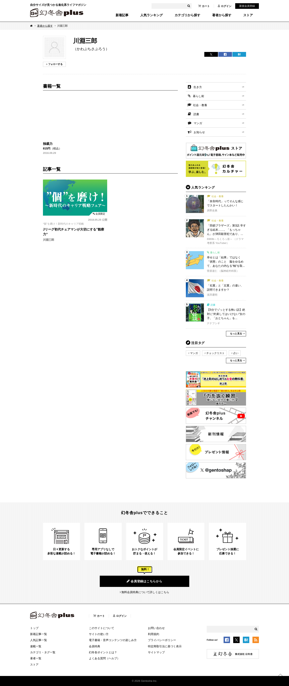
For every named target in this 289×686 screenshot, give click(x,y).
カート (204, 6)
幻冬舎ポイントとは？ (103, 652)
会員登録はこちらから (144, 581)
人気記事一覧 (38, 640)
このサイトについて (101, 628)
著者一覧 (35, 658)
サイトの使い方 (99, 634)
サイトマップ (156, 652)
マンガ (198, 123)
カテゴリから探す (187, 15)
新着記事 (122, 15)
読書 (196, 114)
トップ (34, 628)
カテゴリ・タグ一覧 (42, 652)
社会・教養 (200, 105)
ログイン (224, 6)
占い (235, 353)
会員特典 (94, 646)
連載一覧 (35, 646)
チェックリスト (215, 353)
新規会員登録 (247, 5)
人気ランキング (151, 15)
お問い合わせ (156, 628)
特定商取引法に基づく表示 (165, 646)
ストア (248, 15)
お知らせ (199, 132)
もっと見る (236, 333)
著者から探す (221, 15)
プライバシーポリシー (162, 640)
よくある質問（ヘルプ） (104, 658)
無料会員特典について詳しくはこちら (145, 592)
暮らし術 (198, 96)
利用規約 (153, 634)
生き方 (197, 87)
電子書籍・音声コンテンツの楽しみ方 (113, 640)
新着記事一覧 (38, 634)
